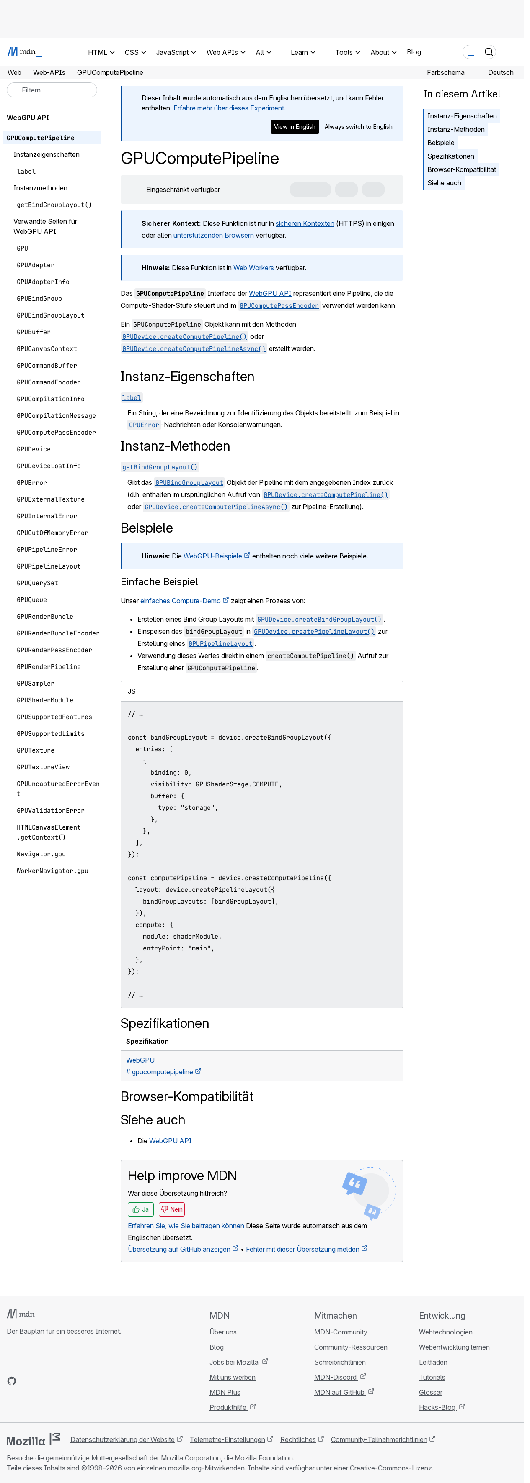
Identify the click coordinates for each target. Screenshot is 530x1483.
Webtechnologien (446, 1332)
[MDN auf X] (42, 1381)
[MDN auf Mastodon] (57, 1381)
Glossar (430, 1392)
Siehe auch (444, 183)
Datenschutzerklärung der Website (122, 1439)
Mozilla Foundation (264, 1458)
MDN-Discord (336, 1377)
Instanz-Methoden (456, 129)
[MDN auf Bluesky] (27, 1381)
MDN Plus (224, 1392)
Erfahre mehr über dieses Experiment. (229, 108)
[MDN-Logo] (24, 1314)
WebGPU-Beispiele (213, 556)
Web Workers (253, 268)
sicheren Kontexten (305, 223)
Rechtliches (298, 1439)
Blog (414, 52)
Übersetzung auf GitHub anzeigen (179, 1249)
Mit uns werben (232, 1377)
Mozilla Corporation (191, 1458)
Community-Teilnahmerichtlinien (379, 1439)
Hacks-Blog (438, 1407)
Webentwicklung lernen (454, 1347)
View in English (294, 126)
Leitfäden (433, 1362)
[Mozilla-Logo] (33, 1439)
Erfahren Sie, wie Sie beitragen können (186, 1226)
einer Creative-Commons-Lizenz (383, 1468)
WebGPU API (270, 293)
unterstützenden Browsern (213, 235)
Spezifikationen (450, 156)
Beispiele (441, 142)
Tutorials (432, 1377)
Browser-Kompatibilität (461, 169)
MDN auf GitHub (340, 1392)
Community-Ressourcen (351, 1347)
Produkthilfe (228, 1407)
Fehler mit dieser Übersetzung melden (302, 1249)
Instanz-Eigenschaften (462, 116)
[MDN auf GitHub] (12, 1381)
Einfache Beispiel (159, 582)
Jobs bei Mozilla (234, 1362)
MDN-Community (340, 1332)
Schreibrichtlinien (340, 1362)
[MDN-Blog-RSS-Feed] (72, 1381)
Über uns (223, 1332)
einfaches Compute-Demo (180, 601)
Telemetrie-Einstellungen (227, 1439)
